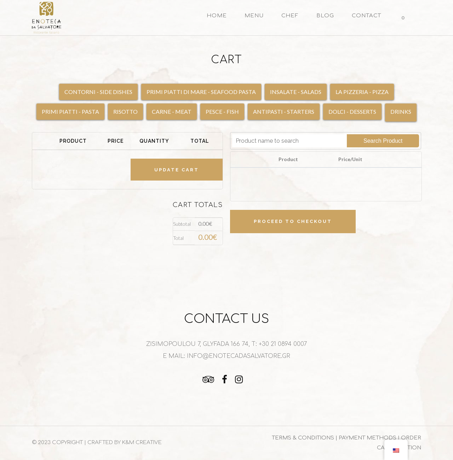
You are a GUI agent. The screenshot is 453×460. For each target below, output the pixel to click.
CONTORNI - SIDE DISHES (98, 91)
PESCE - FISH (222, 111)
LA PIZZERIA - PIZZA (362, 91)
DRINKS (400, 111)
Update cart (176, 169)
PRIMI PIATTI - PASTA (70, 111)
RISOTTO (125, 111)
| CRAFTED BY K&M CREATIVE (123, 443)
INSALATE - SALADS (295, 91)
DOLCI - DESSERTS (352, 111)
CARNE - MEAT (171, 111)
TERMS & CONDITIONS (303, 438)
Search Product (382, 141)
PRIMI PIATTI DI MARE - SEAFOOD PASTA (201, 91)
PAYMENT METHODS (368, 438)
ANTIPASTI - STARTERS (283, 111)
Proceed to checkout (293, 221)
